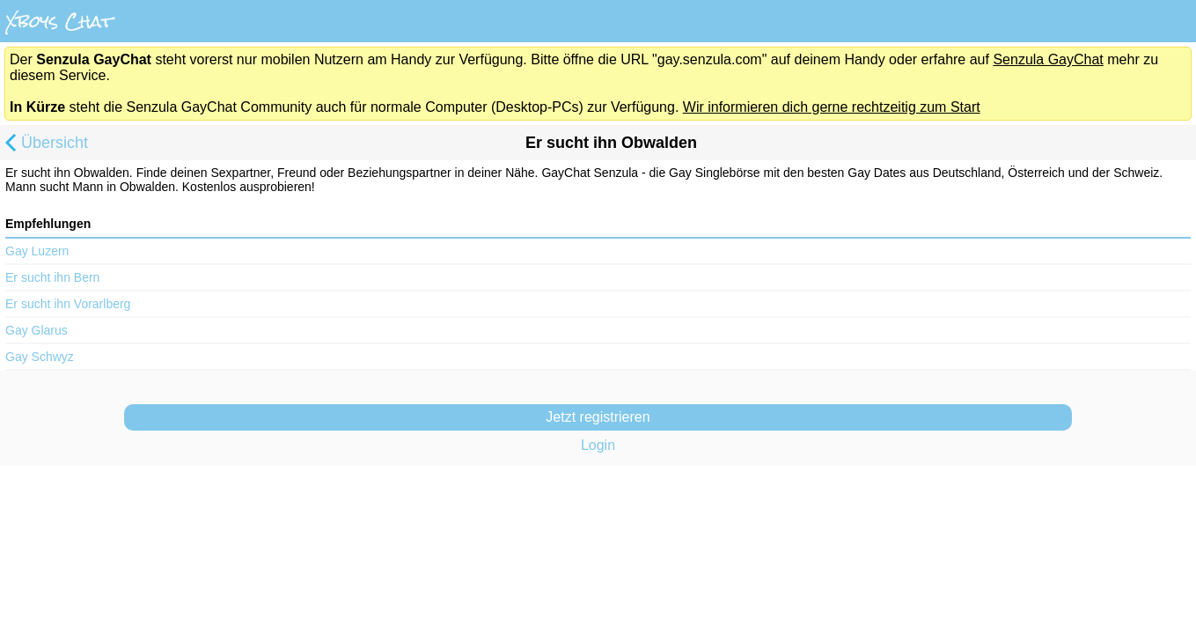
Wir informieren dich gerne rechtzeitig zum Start (831, 107)
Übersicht (44, 144)
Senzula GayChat (1048, 59)
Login (598, 445)
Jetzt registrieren (597, 416)
